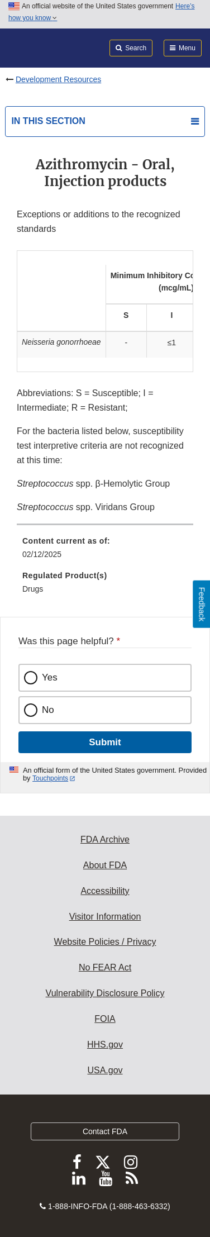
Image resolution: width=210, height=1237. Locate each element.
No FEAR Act (105, 967)
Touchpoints (50, 778)
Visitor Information (105, 916)
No (48, 710)
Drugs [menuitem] (32, 588)
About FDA (105, 865)
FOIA (104, 1019)
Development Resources (58, 79)
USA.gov (104, 1070)
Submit (105, 742)
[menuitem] (105, 551)
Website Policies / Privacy (105, 941)
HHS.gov (105, 1044)
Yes (50, 677)
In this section (48, 121)
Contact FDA (105, 1131)
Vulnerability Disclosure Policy (105, 993)
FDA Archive (105, 839)
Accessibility (104, 891)
